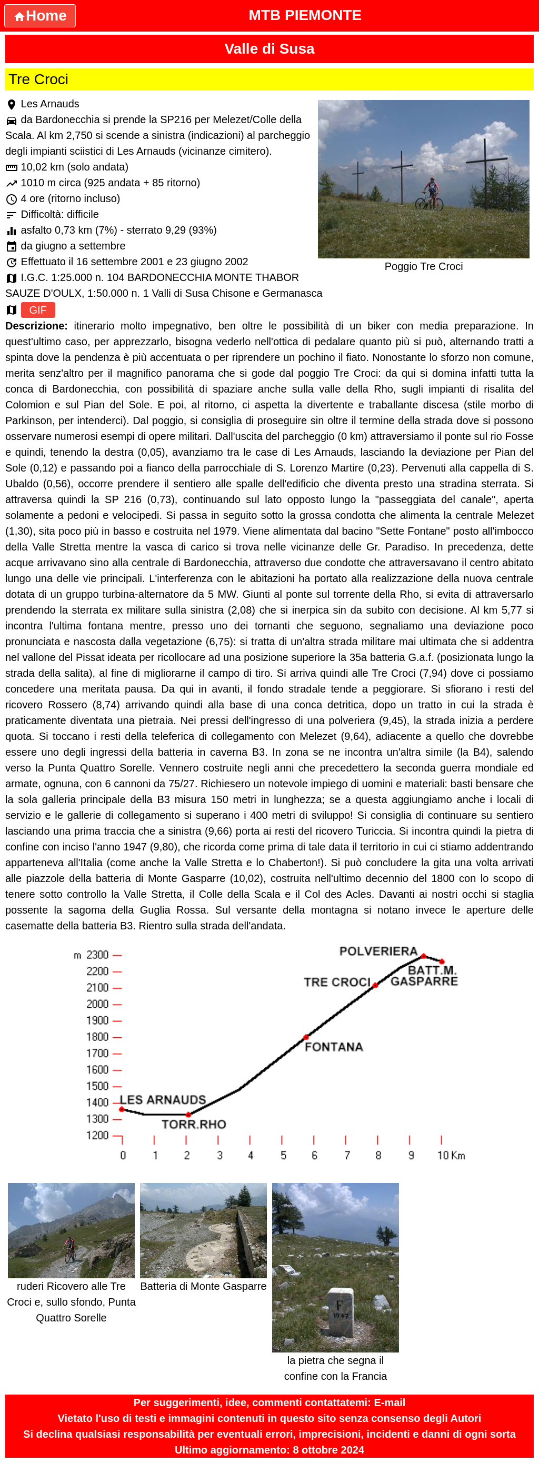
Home (40, 15)
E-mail (389, 1402)
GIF (38, 310)
